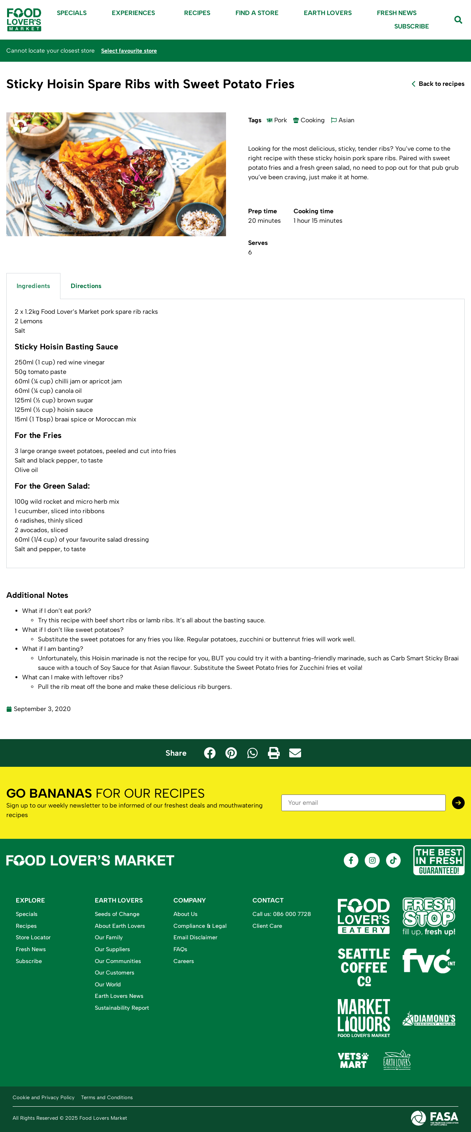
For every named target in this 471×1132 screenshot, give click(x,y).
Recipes (197, 13)
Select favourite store (131, 50)
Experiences (135, 13)
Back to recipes (442, 83)
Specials (72, 13)
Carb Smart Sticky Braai (425, 658)
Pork (280, 120)
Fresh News (396, 13)
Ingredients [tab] (33, 286)
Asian (346, 120)
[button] (209, 753)
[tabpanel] (235, 433)
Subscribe (411, 26)
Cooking (313, 120)
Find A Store (257, 13)
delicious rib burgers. (201, 686)
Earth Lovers (328, 13)
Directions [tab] (86, 286)
